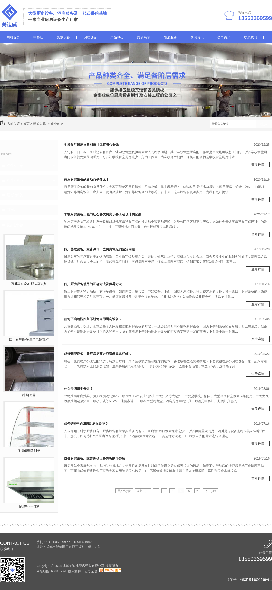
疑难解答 (15, 195)
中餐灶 (38, 37)
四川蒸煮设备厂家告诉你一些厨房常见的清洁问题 (99, 249)
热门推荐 (15, 224)
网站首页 (13, 37)
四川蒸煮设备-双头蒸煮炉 (29, 284)
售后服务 (170, 37)
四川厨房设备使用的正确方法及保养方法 (93, 284)
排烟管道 (28, 395)
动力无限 (90, 571)
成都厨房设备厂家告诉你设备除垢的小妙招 (94, 458)
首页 (26, 124)
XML (64, 571)
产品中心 (116, 37)
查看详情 (257, 164)
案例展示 (143, 37)
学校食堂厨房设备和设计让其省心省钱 (91, 144)
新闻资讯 (197, 37)
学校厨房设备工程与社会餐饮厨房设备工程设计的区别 (102, 214)
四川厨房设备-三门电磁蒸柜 (29, 339)
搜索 (264, 124)
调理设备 (90, 37)
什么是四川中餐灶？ (78, 388)
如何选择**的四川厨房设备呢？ (86, 423)
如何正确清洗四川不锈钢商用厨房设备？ (93, 319)
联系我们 (250, 37)
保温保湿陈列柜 (29, 451)
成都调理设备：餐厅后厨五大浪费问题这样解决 (98, 354)
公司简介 (223, 37)
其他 (11, 210)
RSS (55, 571)
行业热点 (15, 180)
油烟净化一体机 (29, 506)
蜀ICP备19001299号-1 (256, 579)
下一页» (210, 491)
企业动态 (57, 124)
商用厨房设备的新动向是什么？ (86, 179)
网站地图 (42, 571)
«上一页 (143, 491)
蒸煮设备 (63, 37)
